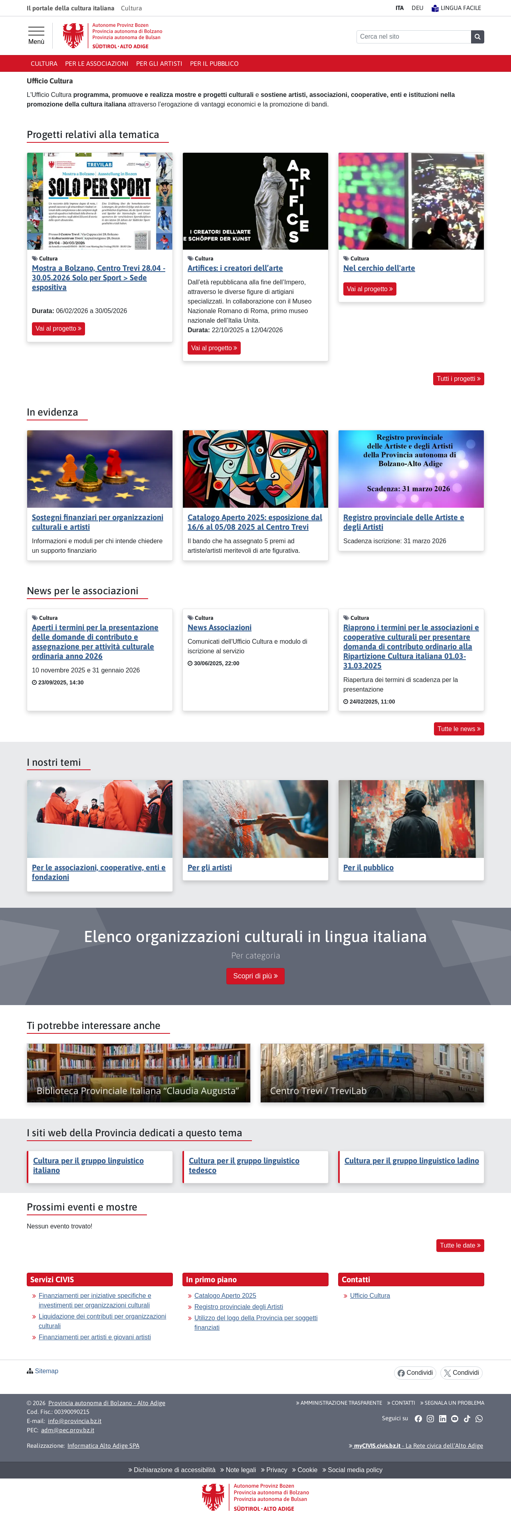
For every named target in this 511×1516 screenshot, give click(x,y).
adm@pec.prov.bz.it (67, 1430)
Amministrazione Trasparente (339, 1403)
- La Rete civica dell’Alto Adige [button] (416, 1445)
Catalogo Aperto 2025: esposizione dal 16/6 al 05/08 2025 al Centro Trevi (255, 522)
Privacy (274, 1470)
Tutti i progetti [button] (459, 378)
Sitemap (46, 1371)
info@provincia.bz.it (74, 1420)
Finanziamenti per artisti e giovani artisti (95, 1337)
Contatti (401, 1403)
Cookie (304, 1470)
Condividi (415, 1373)
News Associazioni (220, 627)
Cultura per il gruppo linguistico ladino (412, 1160)
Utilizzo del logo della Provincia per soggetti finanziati (256, 1323)
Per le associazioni (97, 63)
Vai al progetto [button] (58, 328)
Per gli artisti (159, 63)
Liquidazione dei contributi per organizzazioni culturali (102, 1321)
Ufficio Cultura (370, 1295)
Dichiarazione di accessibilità (172, 1470)
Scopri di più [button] (255, 976)
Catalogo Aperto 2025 (225, 1295)
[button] (418, 1418)
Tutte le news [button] (459, 728)
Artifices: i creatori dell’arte (235, 267)
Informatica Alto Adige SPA (103, 1445)
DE (418, 7)
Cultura (44, 63)
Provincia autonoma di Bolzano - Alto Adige (106, 1403)
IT (400, 7)
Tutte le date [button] (460, 1245)
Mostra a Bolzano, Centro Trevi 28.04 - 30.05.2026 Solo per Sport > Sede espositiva (98, 277)
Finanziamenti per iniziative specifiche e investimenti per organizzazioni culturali (95, 1300)
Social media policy (352, 1470)
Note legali (238, 1470)
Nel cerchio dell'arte (379, 267)
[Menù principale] (36, 36)
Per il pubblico (214, 63)
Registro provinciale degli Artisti (238, 1306)
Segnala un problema (452, 1403)
